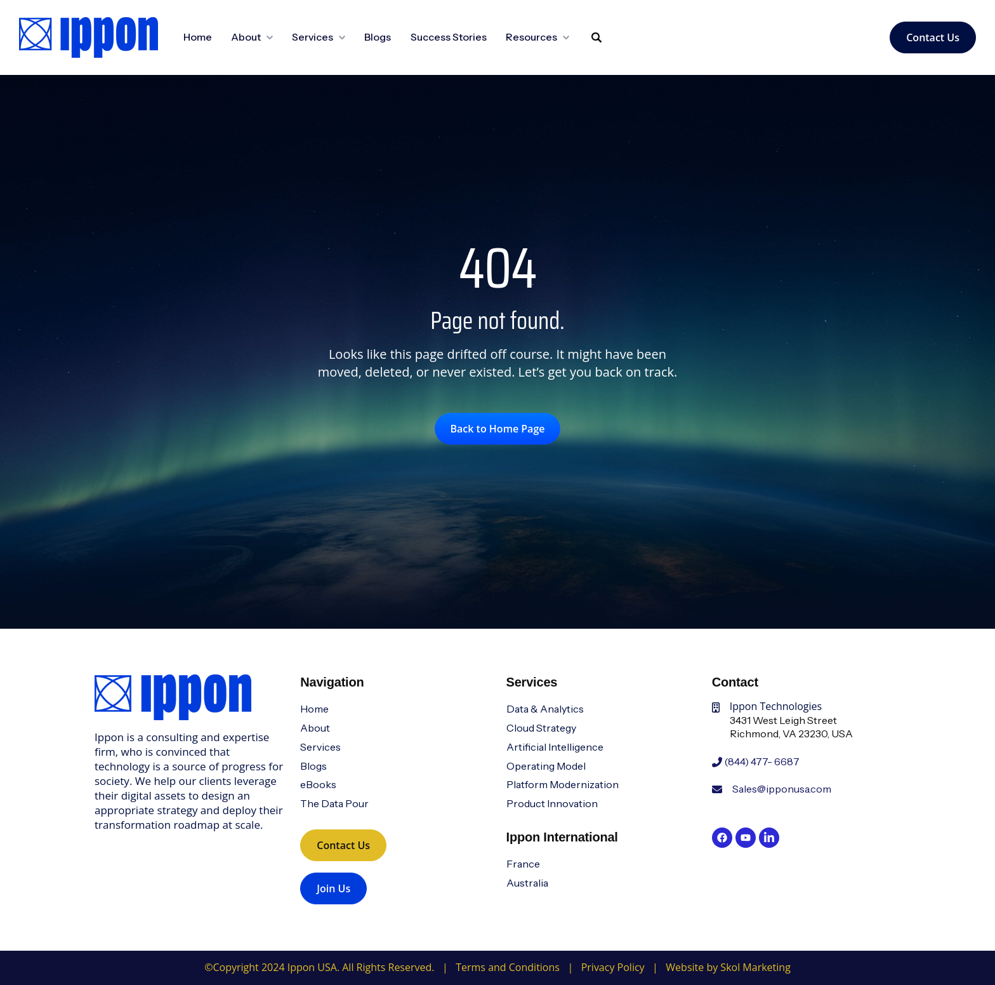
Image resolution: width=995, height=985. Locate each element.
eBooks (318, 784)
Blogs (377, 36)
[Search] (596, 37)
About (315, 727)
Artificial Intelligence (554, 746)
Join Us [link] (333, 888)
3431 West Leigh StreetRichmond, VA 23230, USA (791, 727)
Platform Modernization (562, 784)
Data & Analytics (545, 708)
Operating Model (546, 766)
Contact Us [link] (932, 37)
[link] (88, 36)
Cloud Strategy (541, 727)
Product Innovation (552, 803)
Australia (527, 882)
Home (197, 36)
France (523, 863)
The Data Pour (334, 803)
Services (320, 746)
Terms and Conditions (508, 967)
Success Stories (449, 36)
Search (582, 46)
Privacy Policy (613, 967)
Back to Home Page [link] (498, 429)
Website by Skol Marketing (728, 967)
